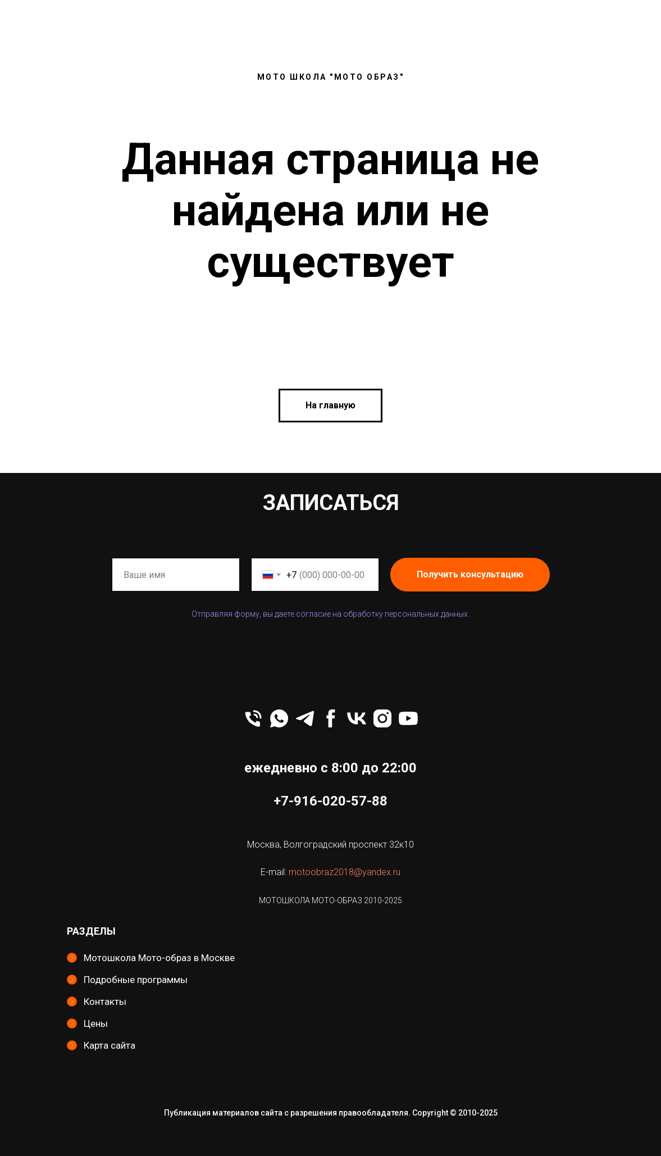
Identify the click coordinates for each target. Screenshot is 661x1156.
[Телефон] (253, 718)
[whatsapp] (279, 718)
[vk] (356, 718)
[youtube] (408, 718)
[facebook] (331, 718)
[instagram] (382, 718)
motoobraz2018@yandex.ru (344, 872)
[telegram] (305, 718)
